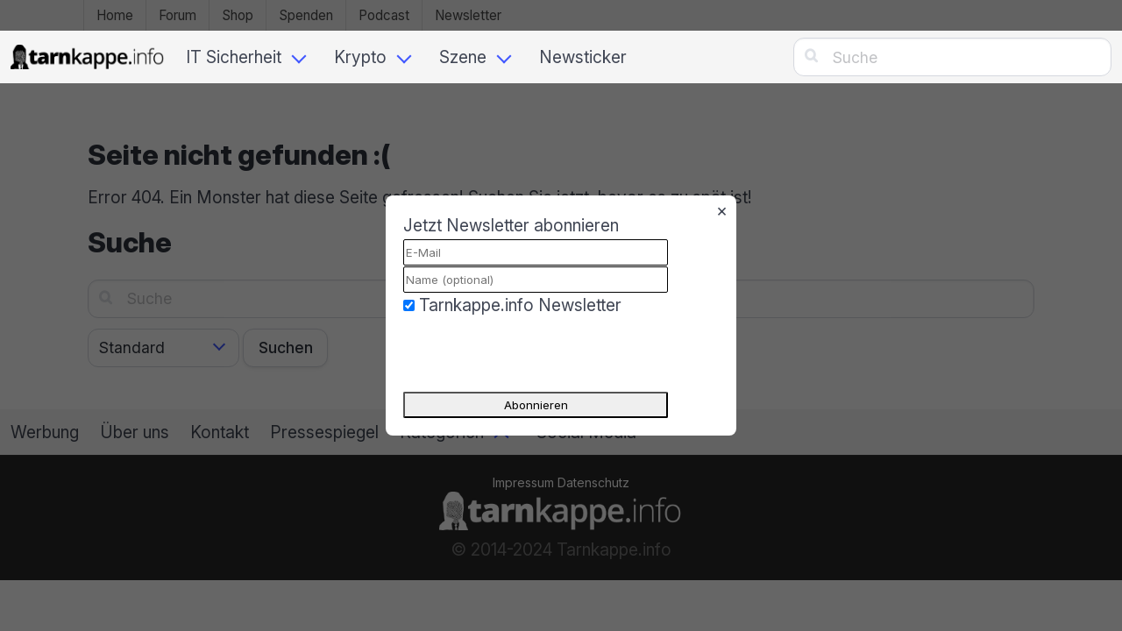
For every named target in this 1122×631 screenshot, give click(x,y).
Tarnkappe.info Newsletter (520, 305)
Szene (462, 56)
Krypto (360, 56)
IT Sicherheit (233, 56)
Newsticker (583, 56)
